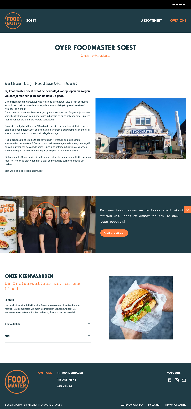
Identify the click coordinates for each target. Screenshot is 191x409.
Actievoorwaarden (132, 404)
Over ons (178, 20)
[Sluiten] (48, 300)
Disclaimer (154, 404)
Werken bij (179, 4)
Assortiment (151, 20)
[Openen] (48, 324)
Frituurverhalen (70, 372)
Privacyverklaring (175, 404)
